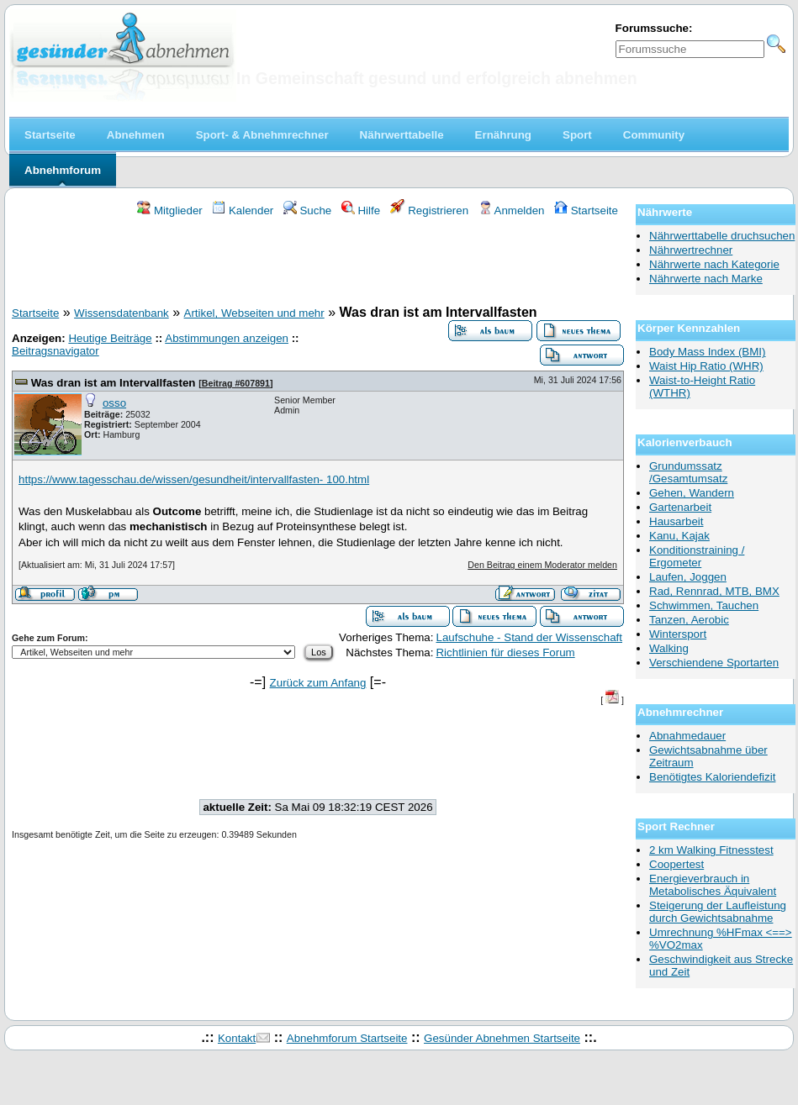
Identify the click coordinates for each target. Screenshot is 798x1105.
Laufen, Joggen (688, 577)
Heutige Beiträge (109, 338)
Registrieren (429, 210)
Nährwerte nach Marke (706, 278)
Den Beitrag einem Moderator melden (542, 565)
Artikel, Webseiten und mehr (254, 313)
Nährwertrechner (690, 250)
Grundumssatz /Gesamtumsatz (688, 472)
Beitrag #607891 (236, 383)
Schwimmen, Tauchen (703, 605)
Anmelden (511, 210)
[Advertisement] (318, 264)
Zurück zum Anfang (318, 682)
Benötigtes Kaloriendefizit (712, 777)
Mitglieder (169, 210)
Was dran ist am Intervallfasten (113, 382)
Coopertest (676, 864)
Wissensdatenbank (121, 313)
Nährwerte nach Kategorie (714, 264)
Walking (669, 648)
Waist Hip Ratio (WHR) (706, 366)
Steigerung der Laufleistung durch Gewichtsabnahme (717, 911)
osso (114, 403)
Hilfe (360, 210)
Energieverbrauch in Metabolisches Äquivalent (712, 884)
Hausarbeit (676, 521)
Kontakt (237, 1038)
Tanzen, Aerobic (689, 619)
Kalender (242, 210)
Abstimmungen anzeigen (226, 338)
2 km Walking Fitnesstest (711, 850)
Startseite (586, 210)
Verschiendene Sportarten (714, 662)
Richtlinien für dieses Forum (505, 652)
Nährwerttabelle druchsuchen (722, 235)
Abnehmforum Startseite (347, 1038)
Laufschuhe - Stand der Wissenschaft (529, 637)
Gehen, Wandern (691, 493)
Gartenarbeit (680, 507)
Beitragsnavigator (55, 351)
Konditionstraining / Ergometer (696, 556)
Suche (307, 210)
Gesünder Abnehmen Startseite (502, 1038)
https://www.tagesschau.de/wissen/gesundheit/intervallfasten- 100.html (193, 479)
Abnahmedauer (687, 735)
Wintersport (677, 634)
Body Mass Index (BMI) (707, 351)
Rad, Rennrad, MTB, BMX (714, 591)
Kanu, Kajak (679, 535)
